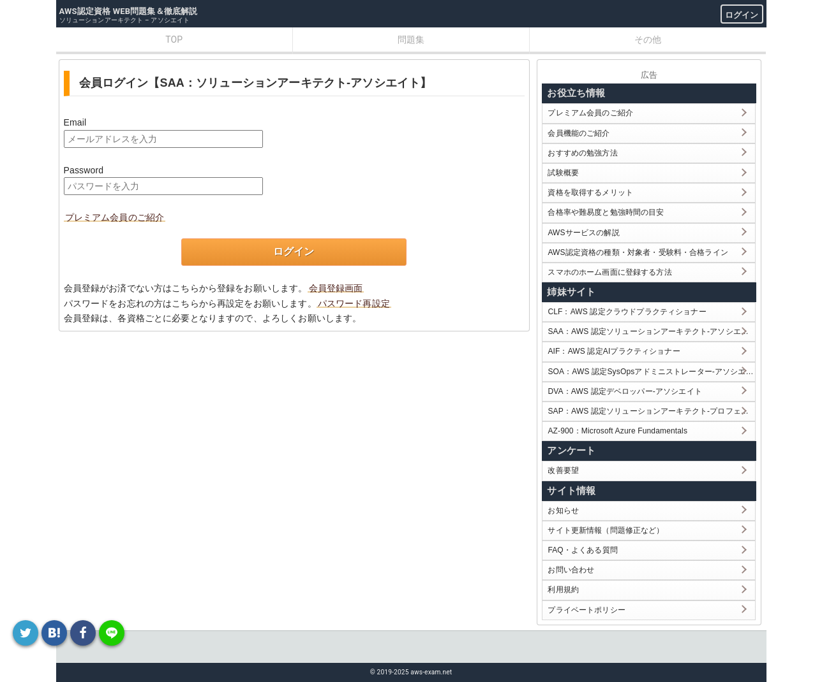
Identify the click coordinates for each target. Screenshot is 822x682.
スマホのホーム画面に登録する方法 (609, 272)
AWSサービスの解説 (583, 232)
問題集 (411, 39)
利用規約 (563, 589)
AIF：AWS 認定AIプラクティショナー (614, 351)
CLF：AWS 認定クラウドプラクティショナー (627, 311)
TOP (174, 39)
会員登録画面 (336, 288)
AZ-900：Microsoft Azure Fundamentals (617, 430)
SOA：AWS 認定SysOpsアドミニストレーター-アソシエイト (651, 371)
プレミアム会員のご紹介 (115, 217)
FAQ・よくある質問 (583, 550)
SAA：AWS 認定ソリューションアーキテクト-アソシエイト (651, 331)
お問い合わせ (571, 569)
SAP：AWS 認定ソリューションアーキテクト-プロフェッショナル (651, 411)
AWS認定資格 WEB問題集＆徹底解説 (128, 11)
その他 (647, 39)
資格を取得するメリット (590, 192)
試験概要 (563, 172)
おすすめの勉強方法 (582, 153)
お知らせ (563, 510)
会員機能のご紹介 (578, 133)
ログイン (742, 15)
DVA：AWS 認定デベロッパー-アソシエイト (624, 391)
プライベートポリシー (586, 610)
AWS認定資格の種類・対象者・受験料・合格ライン (638, 252)
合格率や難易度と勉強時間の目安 (606, 212)
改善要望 (563, 470)
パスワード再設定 (354, 303)
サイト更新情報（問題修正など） (606, 530)
